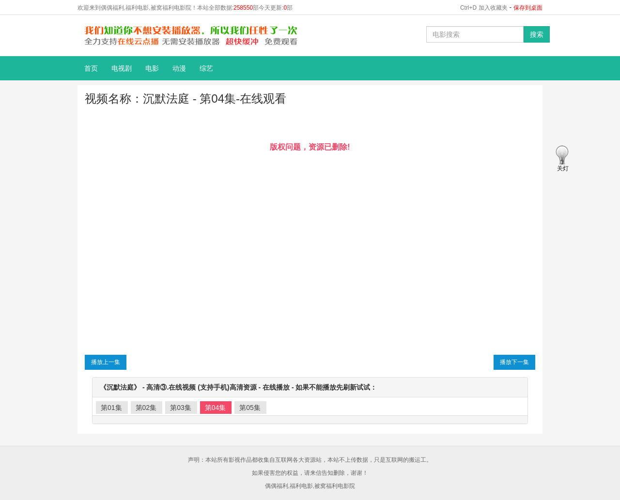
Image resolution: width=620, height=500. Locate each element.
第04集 (215, 407)
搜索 (536, 34)
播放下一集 (514, 362)
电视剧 (121, 68)
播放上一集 (105, 362)
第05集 (250, 407)
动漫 (179, 68)
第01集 (111, 407)
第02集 (146, 407)
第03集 (180, 407)
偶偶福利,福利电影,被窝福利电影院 (310, 486)
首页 (91, 68)
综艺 (206, 68)
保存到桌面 (527, 7)
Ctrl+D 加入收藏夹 (484, 7)
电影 (152, 68)
